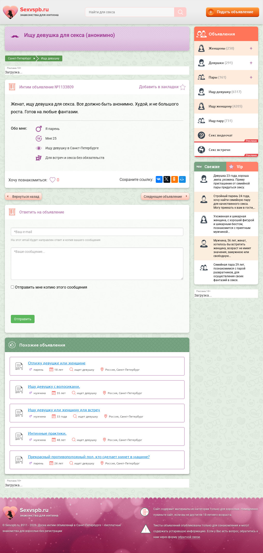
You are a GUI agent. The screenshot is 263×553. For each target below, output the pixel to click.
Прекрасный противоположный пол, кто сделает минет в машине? (88, 456)
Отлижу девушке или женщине (56, 362)
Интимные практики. (47, 433)
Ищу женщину (220, 106)
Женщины (217, 48)
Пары (213, 77)
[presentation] (47, 305)
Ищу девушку (220, 91)
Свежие (208, 166)
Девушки (217, 62)
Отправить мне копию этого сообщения (51, 287)
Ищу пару (216, 120)
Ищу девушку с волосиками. (54, 386)
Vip (235, 166)
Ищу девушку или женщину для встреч (64, 409)
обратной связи (189, 537)
